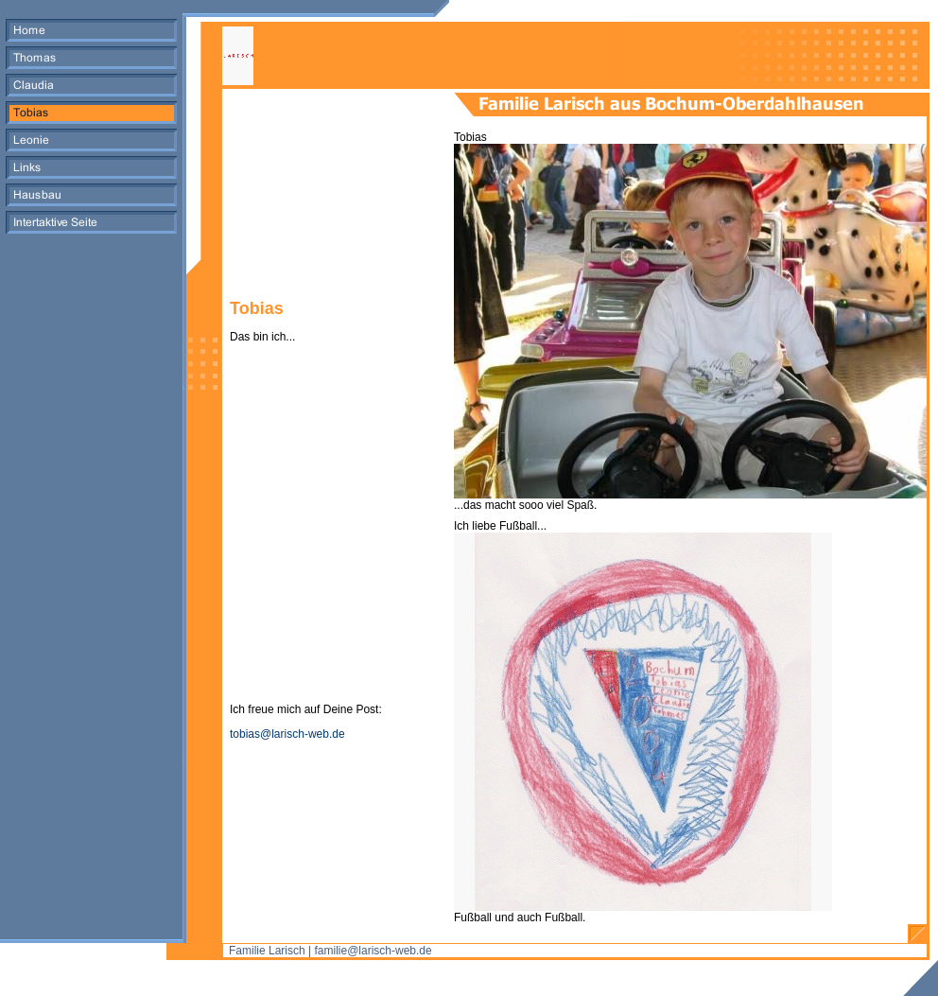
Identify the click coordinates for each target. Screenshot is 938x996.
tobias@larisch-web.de (287, 734)
